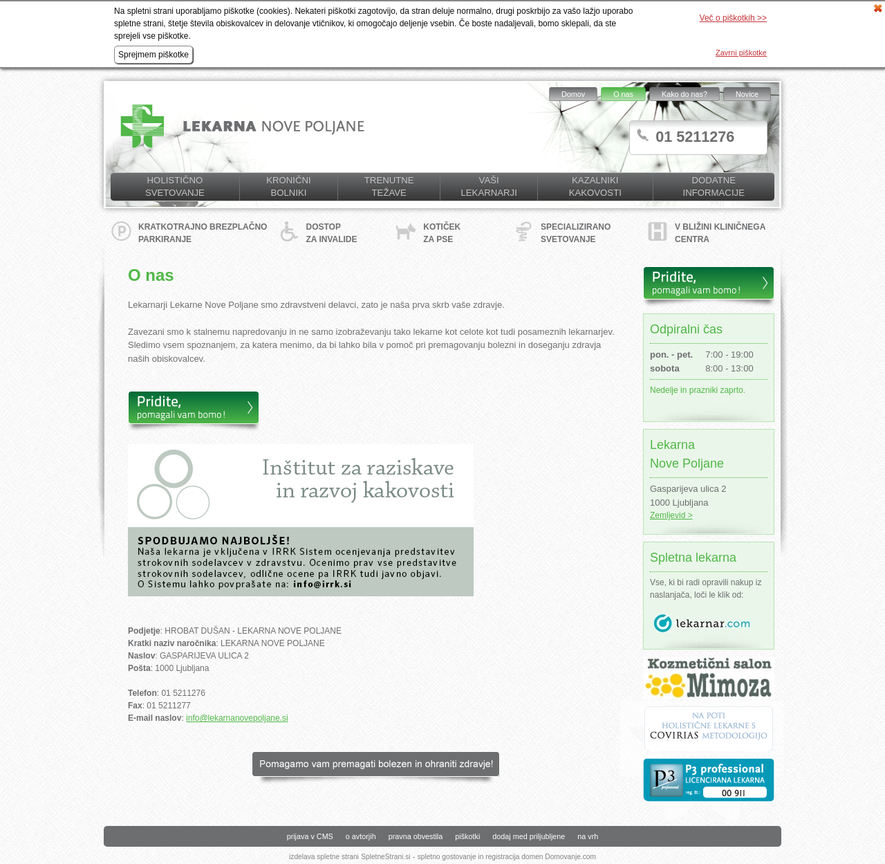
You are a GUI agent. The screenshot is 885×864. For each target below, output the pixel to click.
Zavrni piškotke (741, 52)
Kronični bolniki (288, 186)
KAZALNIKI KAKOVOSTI (595, 186)
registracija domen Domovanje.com (540, 857)
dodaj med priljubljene (528, 836)
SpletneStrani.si (385, 857)
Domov (573, 94)
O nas (623, 94)
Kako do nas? (684, 94)
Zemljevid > (671, 515)
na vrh (587, 836)
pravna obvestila (416, 836)
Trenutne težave (389, 186)
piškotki (467, 836)
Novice (747, 94)
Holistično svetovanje (175, 186)
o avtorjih (361, 836)
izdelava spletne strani (324, 857)
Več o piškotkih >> (733, 18)
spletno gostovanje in (452, 857)
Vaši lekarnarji (488, 186)
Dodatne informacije (714, 186)
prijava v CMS (310, 836)
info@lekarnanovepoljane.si (237, 718)
